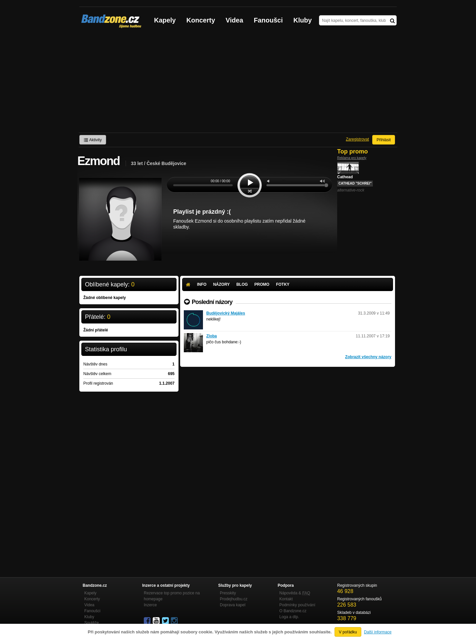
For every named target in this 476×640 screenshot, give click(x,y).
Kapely (165, 20)
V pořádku (348, 632)
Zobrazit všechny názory (368, 357)
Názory (221, 284)
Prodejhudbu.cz (233, 599)
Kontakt (286, 599)
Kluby (303, 20)
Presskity (228, 593)
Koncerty (200, 20)
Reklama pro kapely (351, 158)
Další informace (377, 632)
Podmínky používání (297, 605)
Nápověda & (294, 593)
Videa (234, 20)
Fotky (283, 284)
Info (202, 284)
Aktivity (93, 140)
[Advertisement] (238, 83)
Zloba (211, 336)
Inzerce (150, 605)
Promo (262, 284)
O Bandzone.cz (292, 611)
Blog (242, 284)
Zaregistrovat (357, 139)
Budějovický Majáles (225, 313)
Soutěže (91, 622)
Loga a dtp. (289, 617)
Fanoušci (268, 20)
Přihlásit (384, 140)
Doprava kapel (232, 605)
